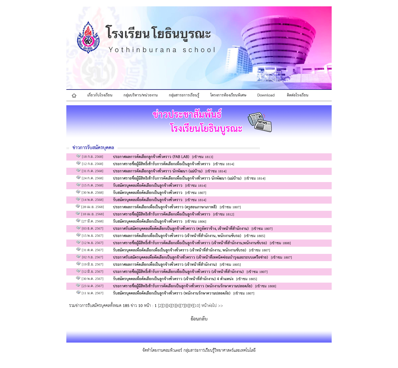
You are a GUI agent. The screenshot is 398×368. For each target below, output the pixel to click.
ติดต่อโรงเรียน (298, 95)
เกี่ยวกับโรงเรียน (99, 95)
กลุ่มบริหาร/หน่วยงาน (141, 95)
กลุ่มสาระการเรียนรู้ (184, 95)
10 (197, 305)
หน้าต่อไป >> (211, 305)
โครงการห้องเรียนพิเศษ (228, 95)
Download (266, 95)
